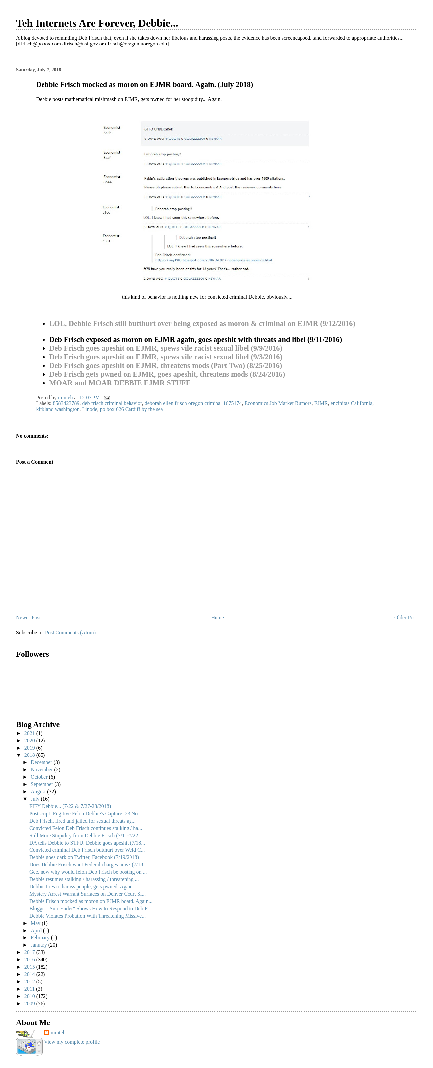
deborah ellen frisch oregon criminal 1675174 (193, 403)
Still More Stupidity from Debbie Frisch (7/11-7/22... (85, 835)
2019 (30, 748)
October (40, 777)
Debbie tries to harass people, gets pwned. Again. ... (84, 886)
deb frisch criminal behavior (112, 403)
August (39, 791)
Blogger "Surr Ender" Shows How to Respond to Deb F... (90, 908)
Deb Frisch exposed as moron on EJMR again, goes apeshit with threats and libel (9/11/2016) (195, 339)
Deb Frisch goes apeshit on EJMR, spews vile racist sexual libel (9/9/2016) (165, 348)
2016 (30, 959)
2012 (30, 981)
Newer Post (28, 617)
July (36, 799)
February (41, 937)
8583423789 (66, 403)
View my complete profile (72, 1042)
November (42, 769)
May (36, 923)
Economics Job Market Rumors (277, 403)
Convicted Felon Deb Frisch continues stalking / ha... (85, 828)
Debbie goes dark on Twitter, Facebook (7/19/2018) (84, 857)
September (42, 784)
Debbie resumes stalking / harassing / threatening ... (84, 879)
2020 (30, 740)
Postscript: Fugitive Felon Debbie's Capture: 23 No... (85, 813)
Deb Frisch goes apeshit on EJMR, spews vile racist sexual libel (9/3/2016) (165, 357)
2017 (30, 952)
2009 (30, 1003)
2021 (30, 733)
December (42, 762)
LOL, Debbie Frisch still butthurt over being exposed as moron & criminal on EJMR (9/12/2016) (202, 323)
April (37, 930)
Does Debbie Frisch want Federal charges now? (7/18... (88, 864)
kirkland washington (57, 409)
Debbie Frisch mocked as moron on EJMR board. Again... (91, 901)
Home (217, 617)
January (39, 945)
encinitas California (352, 403)
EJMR (321, 403)
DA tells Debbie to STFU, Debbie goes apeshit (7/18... (87, 843)
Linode (89, 409)
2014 (30, 974)
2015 (30, 967)
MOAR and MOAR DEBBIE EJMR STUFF (119, 383)
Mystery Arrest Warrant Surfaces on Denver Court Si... (87, 894)
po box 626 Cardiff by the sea (131, 409)
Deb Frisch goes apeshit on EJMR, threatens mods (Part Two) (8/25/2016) (165, 365)
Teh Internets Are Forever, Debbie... (97, 23)
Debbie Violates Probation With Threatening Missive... (87, 916)
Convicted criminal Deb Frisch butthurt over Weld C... (87, 850)
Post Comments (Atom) (70, 632)
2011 (30, 989)
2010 (30, 996)
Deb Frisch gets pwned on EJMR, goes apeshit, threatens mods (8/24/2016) (167, 374)
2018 (30, 755)
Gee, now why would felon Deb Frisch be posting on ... (88, 872)
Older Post (405, 617)
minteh (58, 1032)
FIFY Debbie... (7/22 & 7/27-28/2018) (70, 806)
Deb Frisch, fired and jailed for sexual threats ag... (82, 821)
